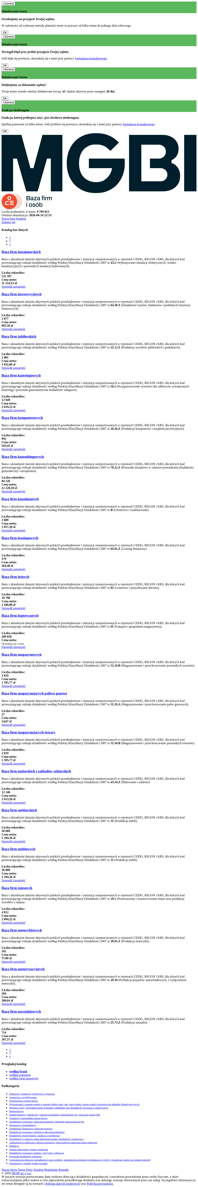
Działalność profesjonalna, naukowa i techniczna (34, 1135)
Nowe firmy (25, 1169)
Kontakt (64, 1169)
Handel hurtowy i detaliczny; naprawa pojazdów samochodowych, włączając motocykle (54, 1114)
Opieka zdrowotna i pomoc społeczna (28, 1149)
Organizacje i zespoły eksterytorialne (28, 1163)
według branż (18, 1071)
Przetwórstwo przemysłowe (23, 1100)
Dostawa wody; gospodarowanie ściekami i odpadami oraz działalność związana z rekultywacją (58, 1107)
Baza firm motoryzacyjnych (23, 969)
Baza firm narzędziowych (21, 1011)
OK (5, 32)
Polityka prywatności (100, 1183)
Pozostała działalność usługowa (25, 1156)
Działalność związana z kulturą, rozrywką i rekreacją (36, 1152)
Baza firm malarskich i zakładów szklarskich (36, 771)
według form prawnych (23, 1078)
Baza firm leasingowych (20, 538)
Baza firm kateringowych (21, 375)
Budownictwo (16, 1111)
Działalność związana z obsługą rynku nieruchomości (37, 1132)
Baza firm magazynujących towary (28, 732)
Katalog (21, 218)
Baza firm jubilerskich (19, 336)
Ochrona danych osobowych (62, 1183)
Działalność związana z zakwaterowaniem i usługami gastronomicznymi (46, 1121)
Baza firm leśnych (15, 577)
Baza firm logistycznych (20, 615)
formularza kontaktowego (91, 58)
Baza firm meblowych (18, 849)
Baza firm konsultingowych (23, 457)
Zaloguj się (8, 222)
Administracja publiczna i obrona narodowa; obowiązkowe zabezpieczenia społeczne (53, 1142)
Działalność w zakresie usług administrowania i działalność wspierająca (46, 1139)
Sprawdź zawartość (14, 286)
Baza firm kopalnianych (20, 499)
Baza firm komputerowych (22, 418)
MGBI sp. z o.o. (22, 1173)
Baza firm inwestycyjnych (22, 294)
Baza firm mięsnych (17, 888)
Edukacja (14, 1146)
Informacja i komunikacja (22, 1125)
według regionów (20, 1075)
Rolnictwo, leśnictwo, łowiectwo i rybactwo (32, 1093)
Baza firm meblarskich (19, 810)
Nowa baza (8, 218)
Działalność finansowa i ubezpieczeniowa (30, 1128)
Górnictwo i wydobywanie (23, 1097)
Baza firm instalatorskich (21, 252)
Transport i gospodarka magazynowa (28, 1118)
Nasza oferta (9, 1169)
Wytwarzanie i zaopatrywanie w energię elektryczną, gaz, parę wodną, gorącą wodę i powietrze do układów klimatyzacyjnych (74, 1104)
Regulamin (51, 1169)
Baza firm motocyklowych (22, 930)
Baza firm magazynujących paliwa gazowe (34, 693)
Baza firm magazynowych (22, 654)
